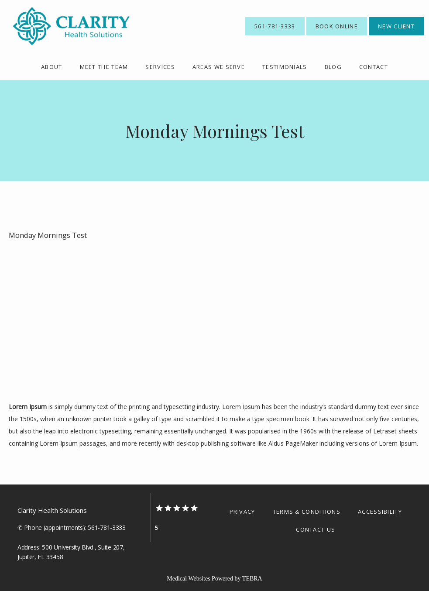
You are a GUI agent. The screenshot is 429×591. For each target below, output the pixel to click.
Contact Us (315, 529)
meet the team (104, 67)
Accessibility (380, 511)
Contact (373, 67)
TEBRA (252, 578)
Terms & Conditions (306, 511)
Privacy (242, 511)
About (51, 67)
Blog (333, 67)
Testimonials (284, 67)
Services (160, 67)
